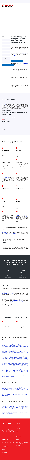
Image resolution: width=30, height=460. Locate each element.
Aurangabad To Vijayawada (9, 358)
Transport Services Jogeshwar (14, 388)
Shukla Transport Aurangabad (20, 202)
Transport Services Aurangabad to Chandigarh (18, 351)
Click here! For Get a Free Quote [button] (17, 60)
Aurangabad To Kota (8, 372)
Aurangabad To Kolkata (14, 375)
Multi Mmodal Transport (19, 436)
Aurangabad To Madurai (21, 371)
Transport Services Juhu (22, 388)
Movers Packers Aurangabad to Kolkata (7, 407)
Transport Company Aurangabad (6, 202)
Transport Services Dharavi (15, 387)
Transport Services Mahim (7, 390)
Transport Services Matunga (24, 390)
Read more (3, 155)
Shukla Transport (4, 104)
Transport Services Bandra (13, 384)
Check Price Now (7, 65)
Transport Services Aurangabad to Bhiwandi (19, 345)
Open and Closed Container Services (13, 301)
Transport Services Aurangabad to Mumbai (19, 341)
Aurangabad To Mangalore (14, 369)
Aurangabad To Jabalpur (8, 370)
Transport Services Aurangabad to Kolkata (7, 350)
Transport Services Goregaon (6, 388)
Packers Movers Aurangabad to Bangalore (7, 413)
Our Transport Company (5, 177)
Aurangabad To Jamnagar (7, 364)
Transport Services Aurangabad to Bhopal (16, 353)
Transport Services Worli (5, 395)
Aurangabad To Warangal (17, 358)
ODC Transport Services (21, 301)
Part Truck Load (18, 434)
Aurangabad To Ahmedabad (5, 365)
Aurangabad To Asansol (7, 375)
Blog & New (19, 458)
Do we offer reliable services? (6, 110)
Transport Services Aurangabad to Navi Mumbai (18, 344)
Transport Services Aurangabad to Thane (17, 346)
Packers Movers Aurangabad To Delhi (11, 406)
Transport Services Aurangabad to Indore (17, 352)
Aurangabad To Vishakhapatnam (18, 357)
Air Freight (3, 201)
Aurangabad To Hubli (21, 369)
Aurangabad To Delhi (21, 365)
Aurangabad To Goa (7, 363)
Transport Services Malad (15, 390)
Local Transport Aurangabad (18, 409)
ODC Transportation (4, 452)
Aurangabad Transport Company (20, 215)
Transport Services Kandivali (11, 389)
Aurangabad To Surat (21, 363)
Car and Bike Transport (19, 188)
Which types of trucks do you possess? (8, 129)
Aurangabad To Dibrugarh (20, 359)
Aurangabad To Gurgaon (17, 366)
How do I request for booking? (6, 114)
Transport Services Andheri (5, 384)
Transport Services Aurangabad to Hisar (19, 350)
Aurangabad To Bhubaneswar (16, 370)
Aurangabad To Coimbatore (13, 371)
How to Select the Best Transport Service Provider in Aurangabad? (7, 324)
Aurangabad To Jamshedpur (6, 369)
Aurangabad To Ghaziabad (9, 366)
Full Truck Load (17, 433)
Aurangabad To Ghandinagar (16, 364)
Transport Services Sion (10, 393)
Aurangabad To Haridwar (24, 372)
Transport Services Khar (19, 389)
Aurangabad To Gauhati (12, 359)
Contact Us (10, 1)
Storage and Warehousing (6, 162)
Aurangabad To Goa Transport (10, 376)
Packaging (17, 431)
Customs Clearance (17, 56)
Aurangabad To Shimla (24, 366)
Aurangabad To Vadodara (24, 364)
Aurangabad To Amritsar (24, 370)
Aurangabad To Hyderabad (9, 357)
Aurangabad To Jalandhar (5, 371)
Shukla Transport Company (19, 163)
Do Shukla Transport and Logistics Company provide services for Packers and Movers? (15, 112)
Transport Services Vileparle (16, 394)
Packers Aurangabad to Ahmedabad (23, 406)
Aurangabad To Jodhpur (15, 372)
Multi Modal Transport (5, 188)
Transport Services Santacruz (18, 393)
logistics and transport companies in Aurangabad (13, 233)
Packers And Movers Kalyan (19, 412)
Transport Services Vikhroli (7, 394)
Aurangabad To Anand (14, 363)
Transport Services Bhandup (21, 384)
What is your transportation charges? (7, 127)
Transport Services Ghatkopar (24, 387)
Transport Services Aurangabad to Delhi (7, 341)
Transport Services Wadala (24, 394)
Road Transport (18, 201)
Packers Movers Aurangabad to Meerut (18, 407)
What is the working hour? (6, 121)
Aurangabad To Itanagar (24, 358)
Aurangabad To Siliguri (21, 375)
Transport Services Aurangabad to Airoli (13, 347)
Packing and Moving (19, 162)
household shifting (25, 412)
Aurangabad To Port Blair (5, 359)
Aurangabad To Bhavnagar (13, 365)
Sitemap (24, 458)
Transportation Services (5, 150)
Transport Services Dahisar (7, 387)
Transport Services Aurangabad (24, 347)
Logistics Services (18, 150)
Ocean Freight (24, 53)
